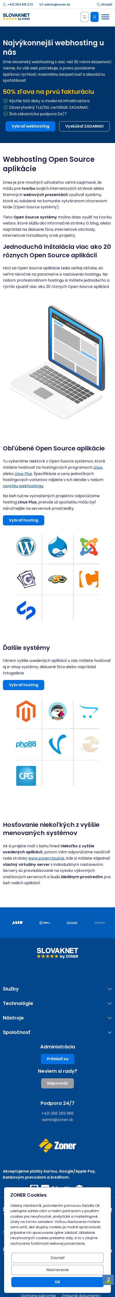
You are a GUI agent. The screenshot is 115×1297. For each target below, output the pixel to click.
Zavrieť (57, 1258)
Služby (11, 989)
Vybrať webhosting (30, 126)
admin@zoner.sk (55, 4)
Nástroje (13, 1018)
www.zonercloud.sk (46, 858)
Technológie (18, 1003)
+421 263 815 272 (18, 4)
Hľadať (104, 4)
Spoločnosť (16, 1032)
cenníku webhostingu (23, 486)
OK (57, 1282)
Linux (97, 467)
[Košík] (84, 17)
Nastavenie (57, 1270)
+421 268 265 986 (57, 1113)
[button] (26, 546)
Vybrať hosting (23, 520)
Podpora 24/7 (58, 1103)
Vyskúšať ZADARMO (84, 126)
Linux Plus (23, 473)
